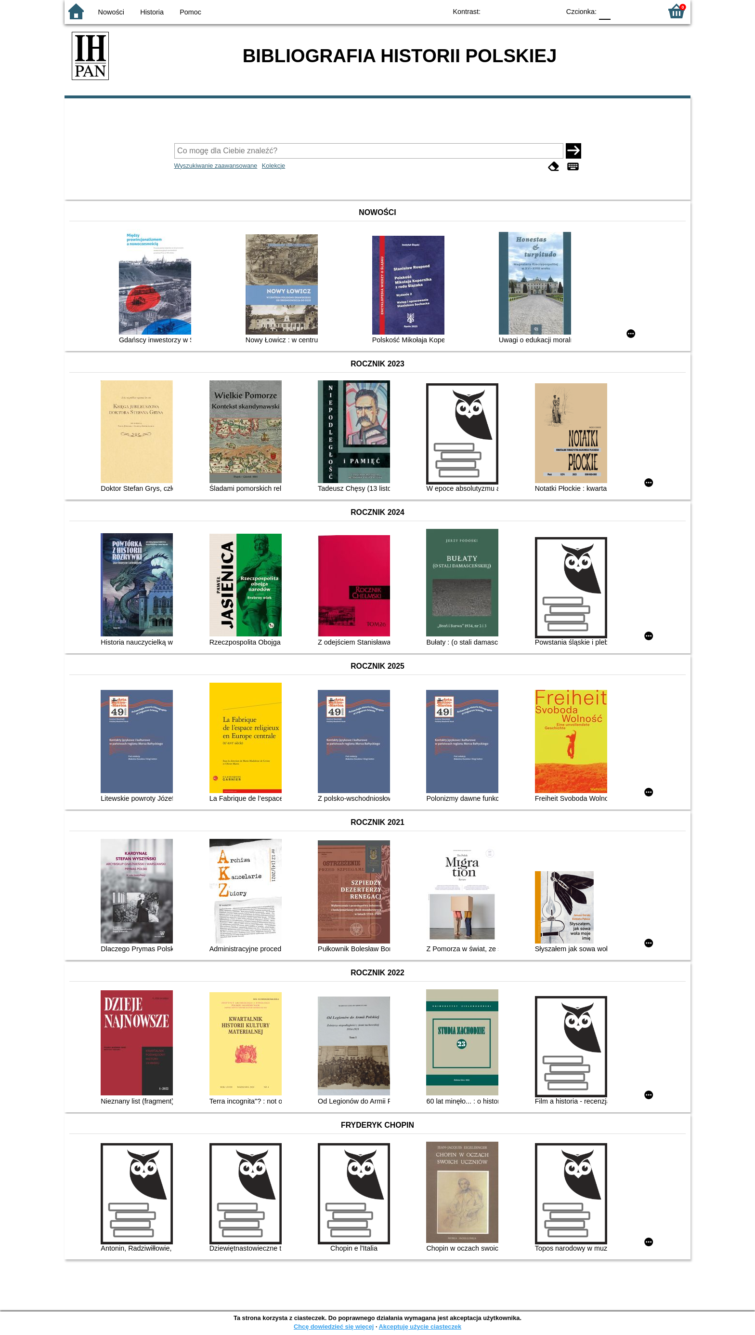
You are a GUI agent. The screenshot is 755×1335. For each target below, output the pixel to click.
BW (511, 11)
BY (550, 11)
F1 (621, 11)
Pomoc (190, 12)
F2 (643, 11)
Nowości (111, 12)
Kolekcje (273, 165)
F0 (604, 11)
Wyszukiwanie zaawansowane (216, 165)
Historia (152, 12)
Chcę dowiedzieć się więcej (334, 1326)
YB (530, 11)
